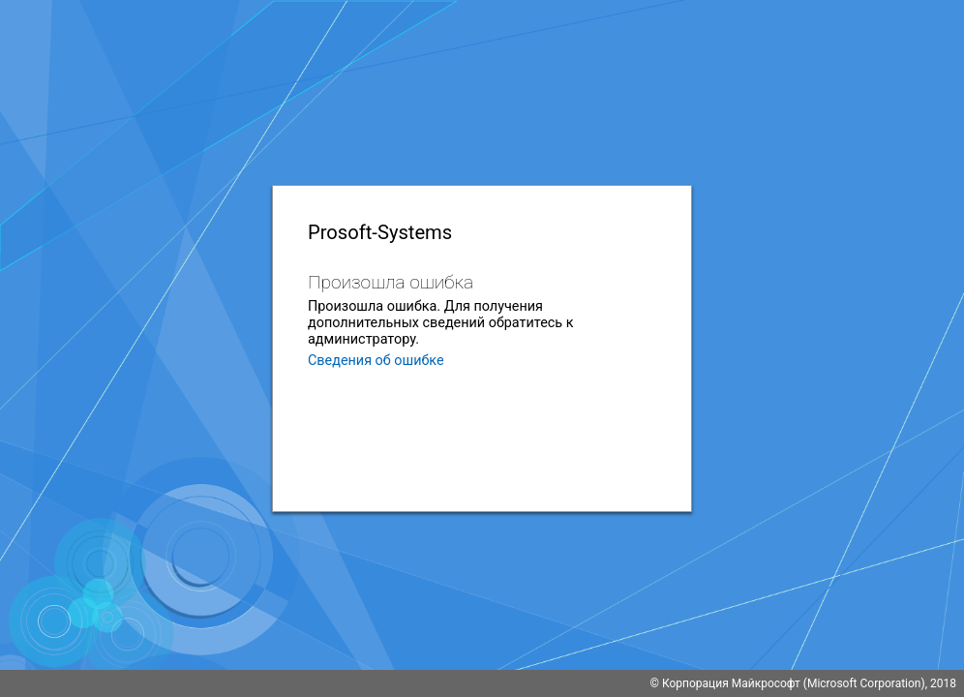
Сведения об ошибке (376, 360)
